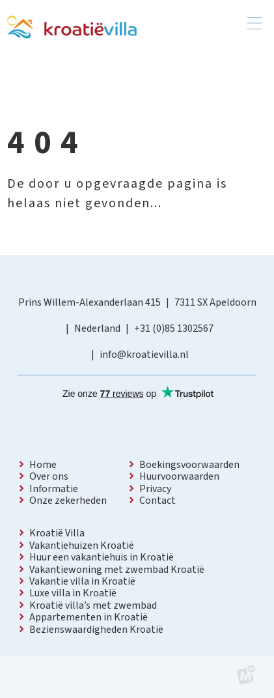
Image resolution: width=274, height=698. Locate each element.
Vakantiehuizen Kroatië (81, 545)
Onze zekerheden (68, 500)
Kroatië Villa (57, 533)
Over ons (48, 476)
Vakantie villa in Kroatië (82, 581)
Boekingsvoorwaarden (189, 465)
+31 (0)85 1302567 (173, 328)
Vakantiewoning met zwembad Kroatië (116, 569)
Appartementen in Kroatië (88, 617)
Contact (157, 500)
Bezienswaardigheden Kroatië (96, 629)
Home (43, 465)
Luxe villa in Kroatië (72, 593)
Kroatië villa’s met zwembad (93, 605)
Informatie (53, 489)
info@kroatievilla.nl (144, 354)
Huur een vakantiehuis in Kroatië (101, 557)
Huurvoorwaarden (179, 476)
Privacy (155, 489)
